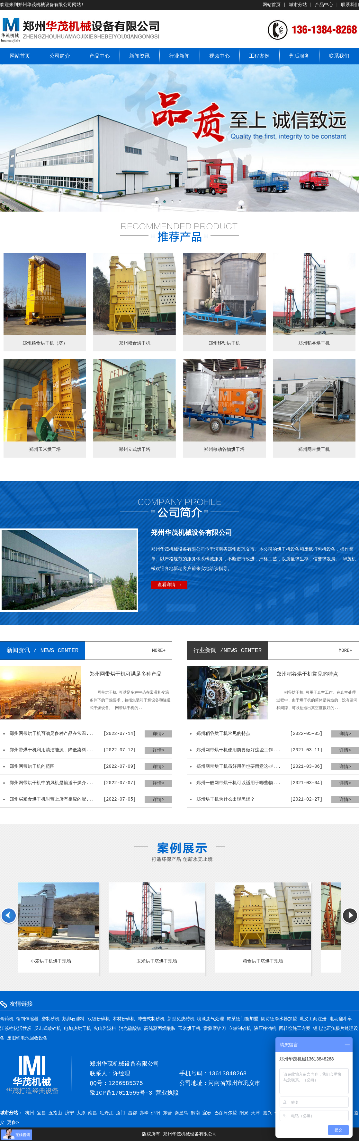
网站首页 (272, 4)
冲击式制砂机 (151, 1019)
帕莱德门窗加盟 (242, 1019)
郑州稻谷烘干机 (314, 343)
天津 (255, 1113)
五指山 (55, 1113)
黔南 (195, 1113)
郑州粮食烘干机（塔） (44, 343)
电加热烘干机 (77, 1028)
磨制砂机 (50, 1019)
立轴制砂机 (240, 1028)
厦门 (120, 1113)
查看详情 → (169, 584)
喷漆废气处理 (210, 1019)
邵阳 (155, 1113)
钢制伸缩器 (27, 1019)
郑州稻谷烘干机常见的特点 (307, 674)
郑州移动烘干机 (224, 343)
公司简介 (59, 56)
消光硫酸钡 (130, 1028)
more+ (159, 650)
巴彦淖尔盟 (225, 1113)
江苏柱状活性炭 (15, 1028)
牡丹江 (106, 1113)
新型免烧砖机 (180, 1019)
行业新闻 (179, 56)
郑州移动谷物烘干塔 (224, 449)
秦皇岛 (181, 1113)
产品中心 (324, 4)
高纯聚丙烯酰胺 (159, 1028)
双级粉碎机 (98, 1019)
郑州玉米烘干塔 (45, 449)
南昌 (92, 1113)
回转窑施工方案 (294, 1028)
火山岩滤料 (105, 1028)
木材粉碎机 (123, 1019)
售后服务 (299, 56)
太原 (80, 1113)
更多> (13, 1122)
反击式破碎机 (47, 1028)
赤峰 (143, 1113)
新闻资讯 (139, 56)
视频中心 (219, 56)
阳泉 (243, 1113)
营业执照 (167, 1093)
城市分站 (298, 4)
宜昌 (41, 1113)
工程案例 (259, 56)
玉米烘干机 (189, 1028)
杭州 (29, 1113)
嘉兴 (267, 1113)
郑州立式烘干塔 (134, 449)
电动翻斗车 (340, 1019)
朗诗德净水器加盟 (279, 1019)
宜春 (206, 1113)
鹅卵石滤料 (73, 1019)
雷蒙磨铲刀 (214, 1028)
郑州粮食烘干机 (134, 343)
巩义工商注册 (313, 1019)
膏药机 (6, 1019)
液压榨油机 (265, 1028)
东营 (167, 1113)
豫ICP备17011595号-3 (121, 1093)
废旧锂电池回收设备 (27, 1038)
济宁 (69, 1113)
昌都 (132, 1113)
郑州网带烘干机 (314, 449)
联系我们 (350, 4)
